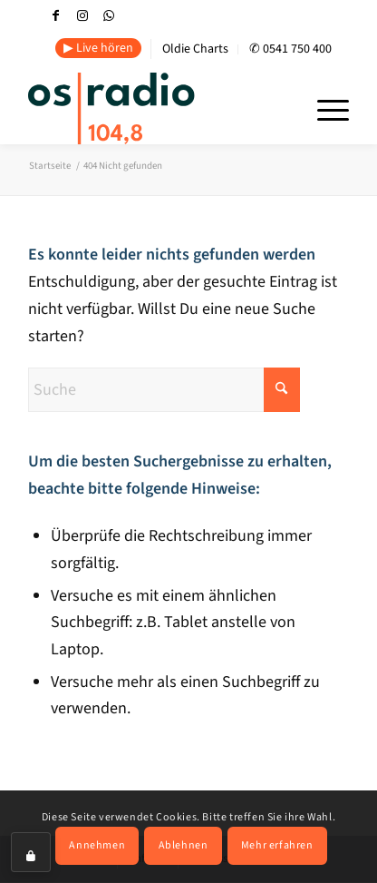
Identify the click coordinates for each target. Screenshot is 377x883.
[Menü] (324, 108)
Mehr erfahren (277, 845)
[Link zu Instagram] (82, 16)
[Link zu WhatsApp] (108, 16)
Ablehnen (183, 845)
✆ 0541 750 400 (290, 49)
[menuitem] (98, 49)
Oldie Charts (195, 49)
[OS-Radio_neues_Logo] (156, 108)
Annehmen (97, 845)
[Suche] (164, 390)
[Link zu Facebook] (56, 16)
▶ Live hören (98, 48)
